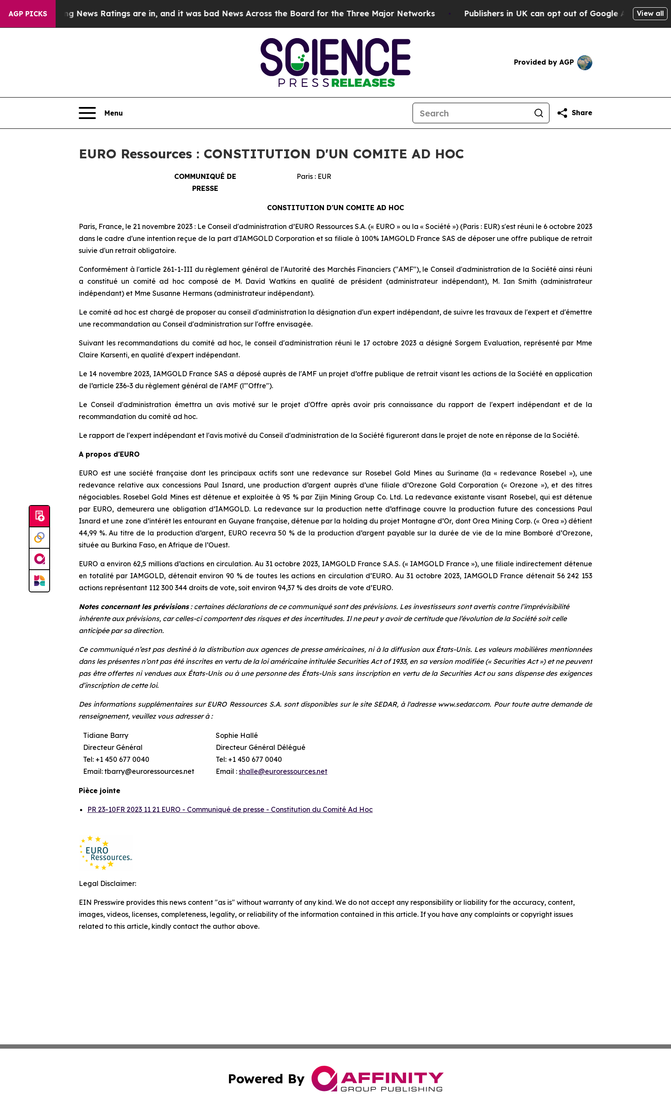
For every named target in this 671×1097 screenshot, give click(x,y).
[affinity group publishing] (39, 559)
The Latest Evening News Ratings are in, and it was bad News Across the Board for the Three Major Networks (226, 13)
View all (650, 13)
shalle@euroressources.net (283, 771)
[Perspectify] (39, 538)
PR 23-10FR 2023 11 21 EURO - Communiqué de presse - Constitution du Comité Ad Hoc (230, 809)
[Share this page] (574, 113)
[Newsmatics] (39, 581)
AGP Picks (28, 13)
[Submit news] (39, 516)
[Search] (470, 113)
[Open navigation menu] (101, 113)
